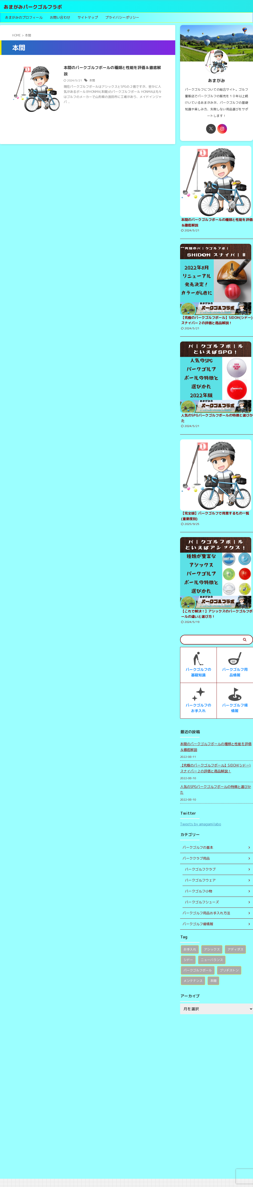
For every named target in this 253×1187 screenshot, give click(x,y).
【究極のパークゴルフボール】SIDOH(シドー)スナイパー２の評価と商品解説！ (215, 776)
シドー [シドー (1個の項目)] (188, 968)
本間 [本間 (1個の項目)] (213, 989)
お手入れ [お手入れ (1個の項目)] (189, 957)
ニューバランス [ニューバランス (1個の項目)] (212, 968)
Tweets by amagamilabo (200, 832)
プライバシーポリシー (122, 17)
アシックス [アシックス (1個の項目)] (212, 957)
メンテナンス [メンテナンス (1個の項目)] (192, 989)
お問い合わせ (60, 17)
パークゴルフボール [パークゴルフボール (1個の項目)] (197, 978)
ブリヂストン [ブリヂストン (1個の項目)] (229, 978)
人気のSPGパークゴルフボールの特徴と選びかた (215, 798)
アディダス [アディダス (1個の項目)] (235, 957)
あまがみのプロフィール (24, 17)
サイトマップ (88, 17)
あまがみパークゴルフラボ (33, 6)
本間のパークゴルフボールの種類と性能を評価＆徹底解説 (216, 755)
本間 (93, 80)
